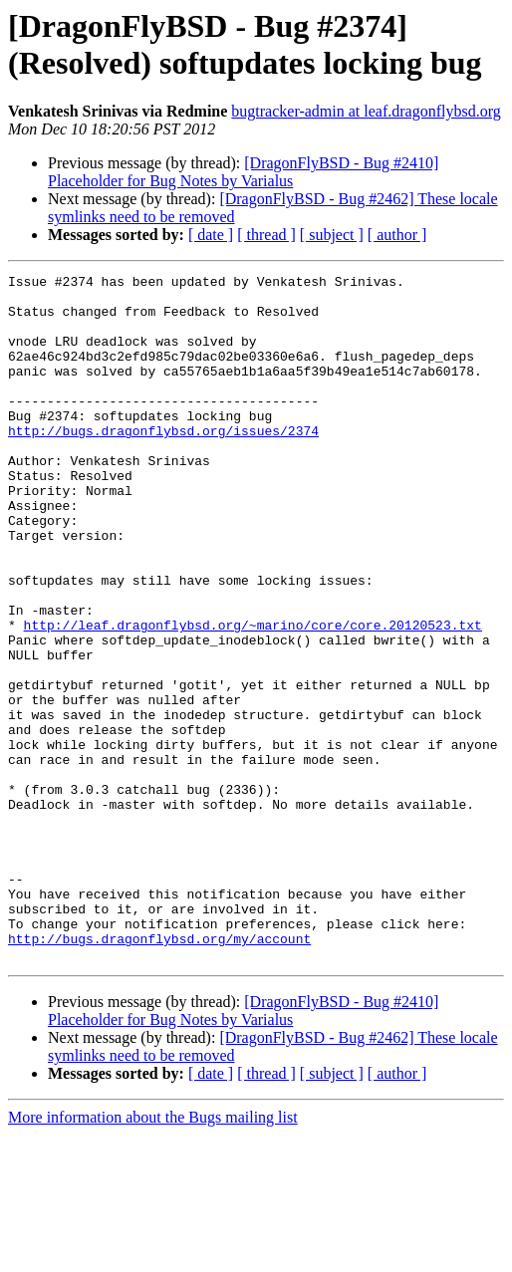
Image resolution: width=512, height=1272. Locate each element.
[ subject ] (332, 234)
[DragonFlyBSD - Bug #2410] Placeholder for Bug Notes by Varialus (243, 171)
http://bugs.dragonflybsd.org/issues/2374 (163, 463)
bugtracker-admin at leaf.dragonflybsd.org (365, 111)
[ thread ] (266, 234)
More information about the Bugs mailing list (153, 1254)
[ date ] (210, 234)
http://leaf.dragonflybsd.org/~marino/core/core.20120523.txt (253, 696)
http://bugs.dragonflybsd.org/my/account (159, 1073)
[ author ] (397, 234)
